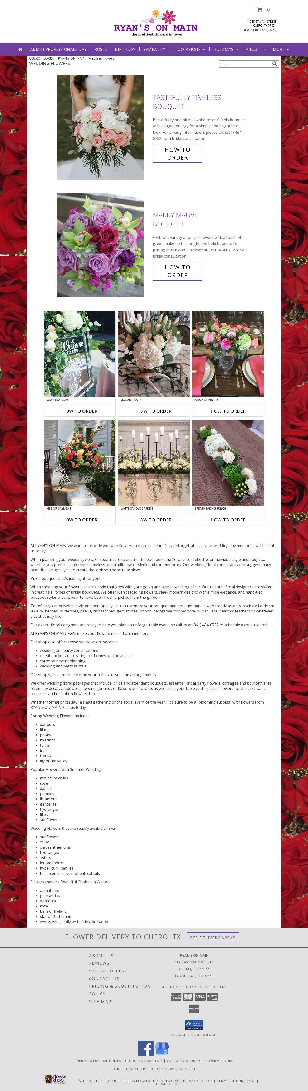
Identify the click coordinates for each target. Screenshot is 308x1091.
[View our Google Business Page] (162, 1054)
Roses (101, 49)
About (256, 49)
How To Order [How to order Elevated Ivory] (79, 411)
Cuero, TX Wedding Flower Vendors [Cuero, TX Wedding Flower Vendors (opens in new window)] (200, 1060)
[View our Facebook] (146, 1054)
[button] (263, 9)
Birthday (125, 49)
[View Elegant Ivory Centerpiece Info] (154, 354)
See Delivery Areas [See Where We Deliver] (213, 937)
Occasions (192, 49)
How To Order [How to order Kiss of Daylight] (79, 520)
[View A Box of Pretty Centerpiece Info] (228, 354)
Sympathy (157, 49)
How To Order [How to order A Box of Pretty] (228, 411)
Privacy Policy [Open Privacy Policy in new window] (197, 1080)
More (281, 49)
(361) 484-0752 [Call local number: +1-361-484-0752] (264, 30)
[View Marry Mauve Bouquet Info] (103, 245)
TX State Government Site (173, 1069)
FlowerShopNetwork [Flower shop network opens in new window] (157, 1080)
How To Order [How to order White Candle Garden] (154, 520)
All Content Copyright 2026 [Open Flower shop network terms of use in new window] (107, 1080)
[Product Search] (244, 64)
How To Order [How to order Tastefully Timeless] (178, 153)
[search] (275, 63)
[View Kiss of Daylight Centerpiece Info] (80, 463)
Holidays (226, 49)
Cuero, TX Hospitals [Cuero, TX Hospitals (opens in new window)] (144, 1060)
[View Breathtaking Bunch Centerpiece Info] (228, 463)
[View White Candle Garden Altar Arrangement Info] (154, 463)
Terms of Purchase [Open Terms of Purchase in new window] (236, 1080)
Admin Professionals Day (58, 49)
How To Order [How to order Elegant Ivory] (154, 411)
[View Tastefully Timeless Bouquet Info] (103, 127)
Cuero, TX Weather (128, 1069)
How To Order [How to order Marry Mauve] (178, 271)
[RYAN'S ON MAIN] (155, 22)
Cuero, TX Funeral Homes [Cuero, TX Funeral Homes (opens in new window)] (97, 1060)
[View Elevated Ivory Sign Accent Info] (80, 354)
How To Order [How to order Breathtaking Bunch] (228, 520)
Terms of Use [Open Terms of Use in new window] (169, 1084)
